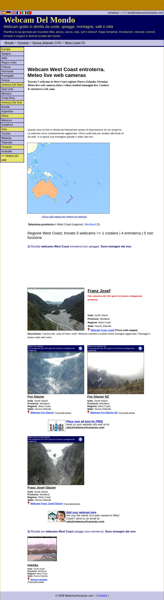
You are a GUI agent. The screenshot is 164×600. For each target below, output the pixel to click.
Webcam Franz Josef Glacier (46, 503)
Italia (4, 58)
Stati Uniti (7, 89)
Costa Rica (8, 98)
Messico (6, 93)
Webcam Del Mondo (39, 19)
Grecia (5, 80)
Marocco (6, 120)
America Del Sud (11, 102)
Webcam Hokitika (38, 579)
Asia (4, 129)
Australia (6, 151)
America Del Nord (12, 84)
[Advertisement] (95, 56)
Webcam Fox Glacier (42, 412)
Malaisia (6, 138)
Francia (5, 66)
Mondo (9, 42)
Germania (7, 71)
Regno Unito (9, 62)
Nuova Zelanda (42, 42)
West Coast (73, 42)
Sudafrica (7, 124)
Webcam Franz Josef (102, 330)
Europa (5, 49)
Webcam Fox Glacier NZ (104, 412)
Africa (4, 115)
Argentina (7, 111)
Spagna (6, 53)
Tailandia (6, 142)
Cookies (102, 595)
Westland (90, 224)
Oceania (23, 42)
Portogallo (7, 75)
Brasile (5, 107)
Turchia (5, 133)
